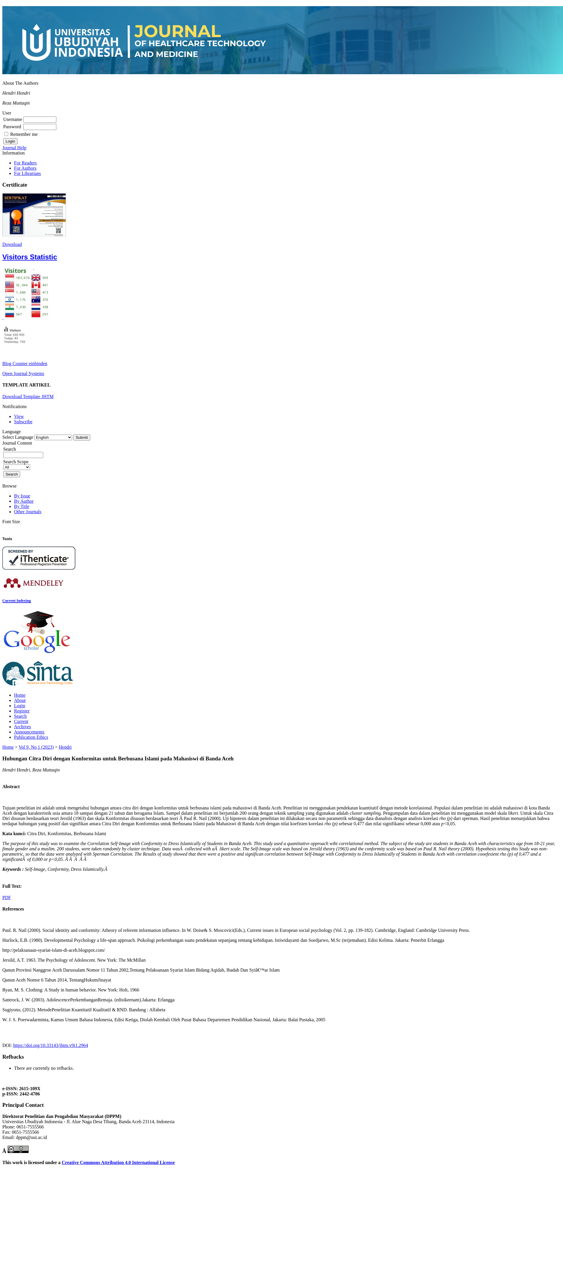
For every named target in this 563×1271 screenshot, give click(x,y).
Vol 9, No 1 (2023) (36, 747)
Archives (22, 726)
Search (20, 716)
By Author (24, 501)
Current (21, 721)
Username (12, 119)
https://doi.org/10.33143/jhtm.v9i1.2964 (50, 1045)
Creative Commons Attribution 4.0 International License (118, 1162)
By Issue (22, 495)
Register (21, 710)
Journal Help (14, 147)
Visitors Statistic (29, 257)
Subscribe (23, 421)
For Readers (25, 162)
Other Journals (27, 511)
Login (19, 705)
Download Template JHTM (27, 396)
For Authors (25, 168)
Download (12, 244)
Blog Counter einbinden (24, 363)
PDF (6, 897)
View (19, 416)
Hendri (65, 747)
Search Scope (16, 464)
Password (12, 126)
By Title (21, 506)
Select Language (17, 437)
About (20, 700)
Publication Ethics (31, 737)
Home (19, 695)
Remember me (24, 134)
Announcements (29, 731)
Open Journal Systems (23, 373)
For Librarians (27, 173)
